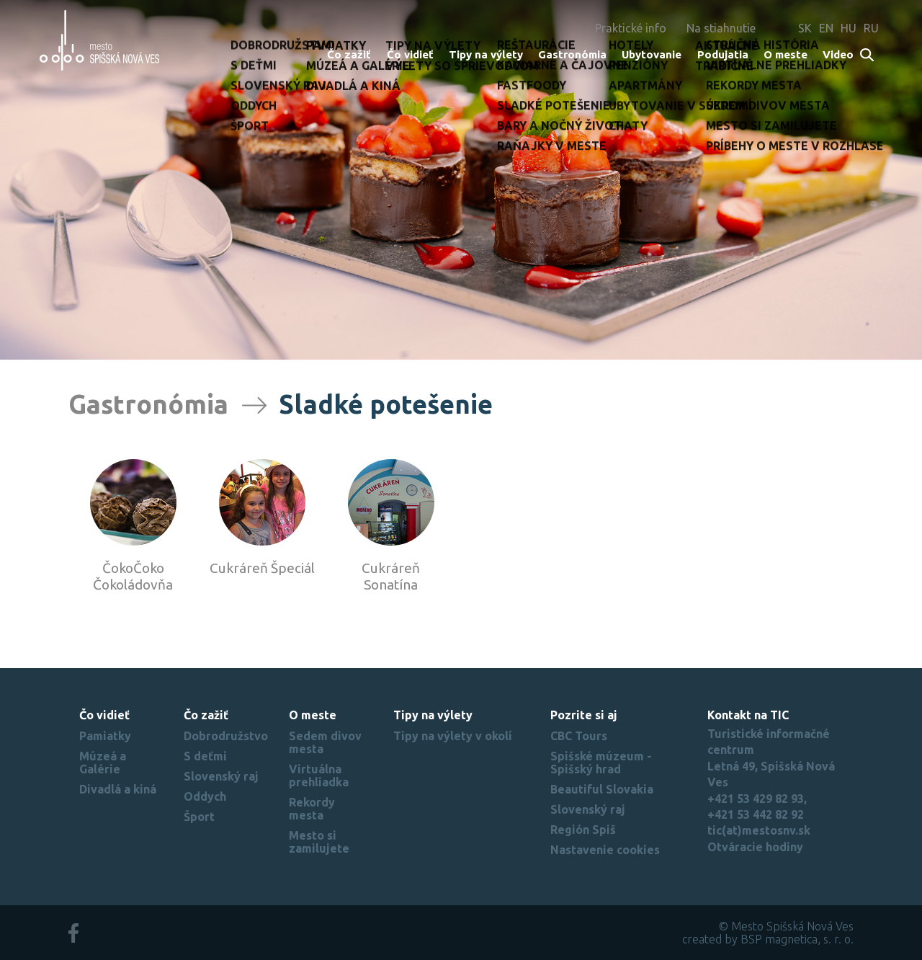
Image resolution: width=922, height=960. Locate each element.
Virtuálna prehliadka (319, 775)
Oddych (205, 796)
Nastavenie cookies (605, 849)
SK (805, 28)
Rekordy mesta (312, 809)
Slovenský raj (221, 776)
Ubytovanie (651, 54)
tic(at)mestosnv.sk (758, 830)
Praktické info (630, 28)
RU (871, 28)
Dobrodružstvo (226, 735)
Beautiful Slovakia (601, 789)
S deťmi (205, 756)
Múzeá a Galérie (102, 762)
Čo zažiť (349, 54)
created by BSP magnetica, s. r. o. (768, 939)
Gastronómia (572, 54)
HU (848, 28)
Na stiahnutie (721, 28)
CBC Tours (578, 735)
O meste (785, 54)
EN (826, 28)
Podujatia (722, 54)
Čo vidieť (410, 54)
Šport (199, 816)
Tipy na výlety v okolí (452, 735)
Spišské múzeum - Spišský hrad (601, 762)
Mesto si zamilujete (319, 842)
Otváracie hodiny (755, 846)
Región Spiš (583, 829)
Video (838, 54)
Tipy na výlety (486, 54)
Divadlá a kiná (117, 789)
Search (868, 56)
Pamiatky (105, 735)
